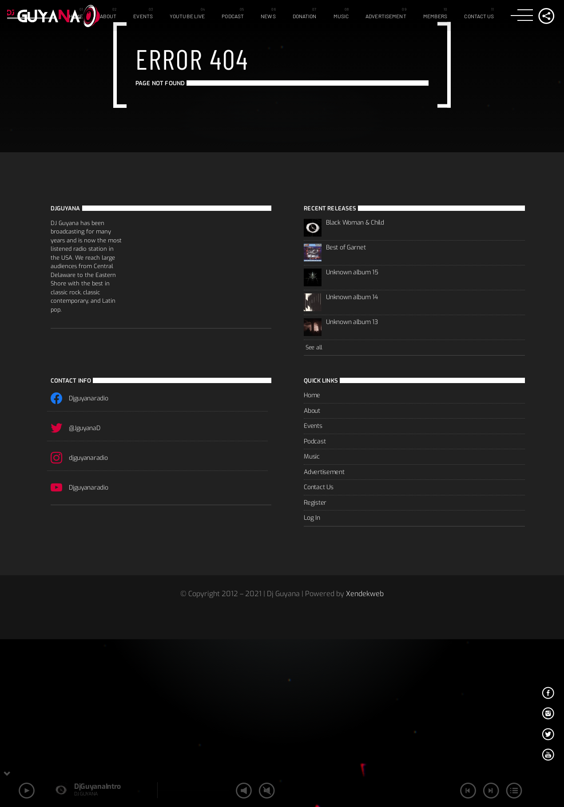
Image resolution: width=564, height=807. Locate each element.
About (108, 16)
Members (435, 16)
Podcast (233, 16)
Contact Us (479, 16)
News (268, 16)
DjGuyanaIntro (97, 786)
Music (341, 16)
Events (143, 16)
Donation (305, 16)
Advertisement (385, 16)
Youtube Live (187, 16)
